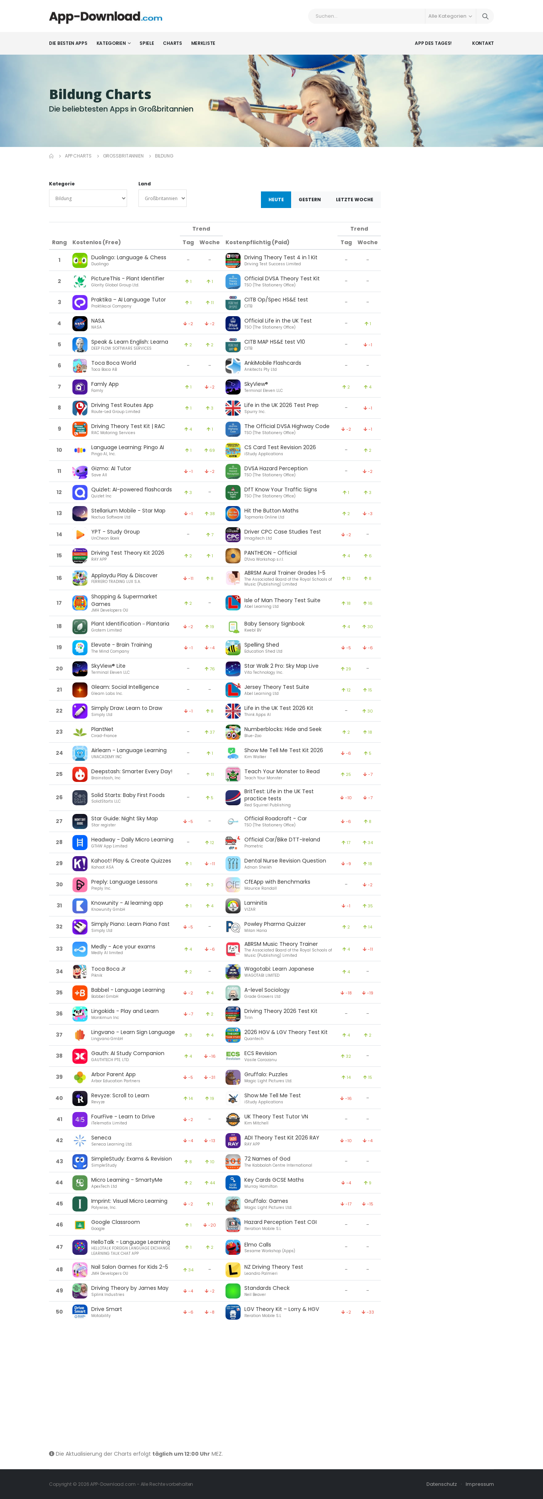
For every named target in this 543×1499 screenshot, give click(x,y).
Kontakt (483, 43)
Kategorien (111, 43)
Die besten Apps (68, 43)
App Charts (78, 156)
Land (144, 184)
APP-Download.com (112, 1484)
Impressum (480, 1484)
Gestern (310, 199)
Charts (172, 43)
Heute (276, 199)
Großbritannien (123, 156)
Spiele (147, 43)
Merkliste (203, 43)
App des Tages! (433, 43)
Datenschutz (441, 1484)
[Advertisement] (215, 1386)
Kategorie (62, 184)
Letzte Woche (354, 199)
